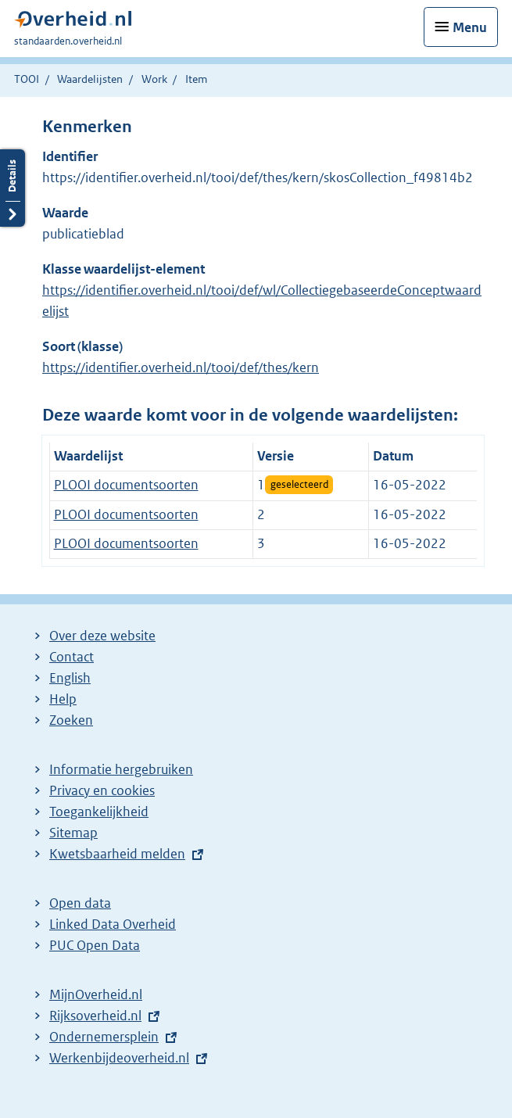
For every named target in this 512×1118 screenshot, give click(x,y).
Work (154, 79)
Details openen (12, 188)
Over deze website (102, 635)
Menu (470, 27)
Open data (80, 903)
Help (63, 699)
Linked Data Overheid (112, 924)
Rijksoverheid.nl (95, 1015)
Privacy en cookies (102, 790)
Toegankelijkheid (99, 811)
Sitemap (73, 832)
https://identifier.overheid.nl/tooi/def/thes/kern (180, 367)
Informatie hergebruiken (121, 769)
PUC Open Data (94, 945)
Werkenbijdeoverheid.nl (119, 1057)
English (70, 677)
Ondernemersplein (104, 1036)
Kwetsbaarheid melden (117, 853)
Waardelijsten (90, 79)
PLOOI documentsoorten (126, 484)
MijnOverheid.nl (95, 994)
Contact (71, 656)
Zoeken (71, 720)
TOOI (26, 79)
